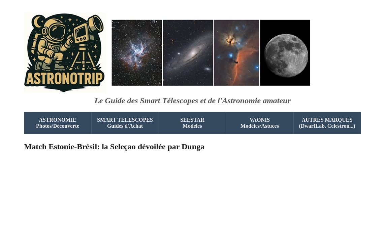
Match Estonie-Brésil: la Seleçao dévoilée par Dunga (114, 146)
